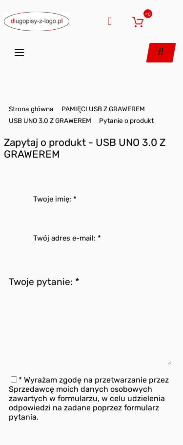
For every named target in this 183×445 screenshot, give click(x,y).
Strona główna (31, 109)
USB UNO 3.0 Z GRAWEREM (50, 120)
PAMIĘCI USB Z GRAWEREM (103, 109)
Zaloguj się (122, 20)
